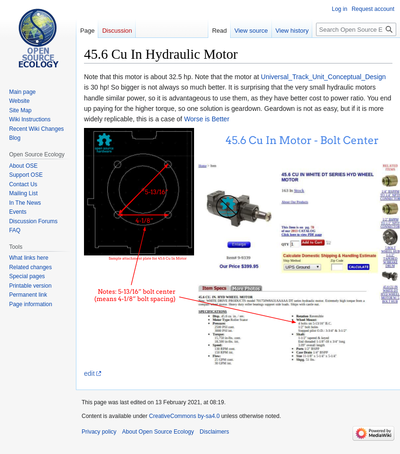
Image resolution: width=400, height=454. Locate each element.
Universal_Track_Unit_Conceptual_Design (323, 77)
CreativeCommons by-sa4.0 (184, 416)
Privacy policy (99, 431)
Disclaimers (214, 431)
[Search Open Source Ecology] (356, 29)
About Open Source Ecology (158, 431)
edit (89, 373)
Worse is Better (206, 119)
